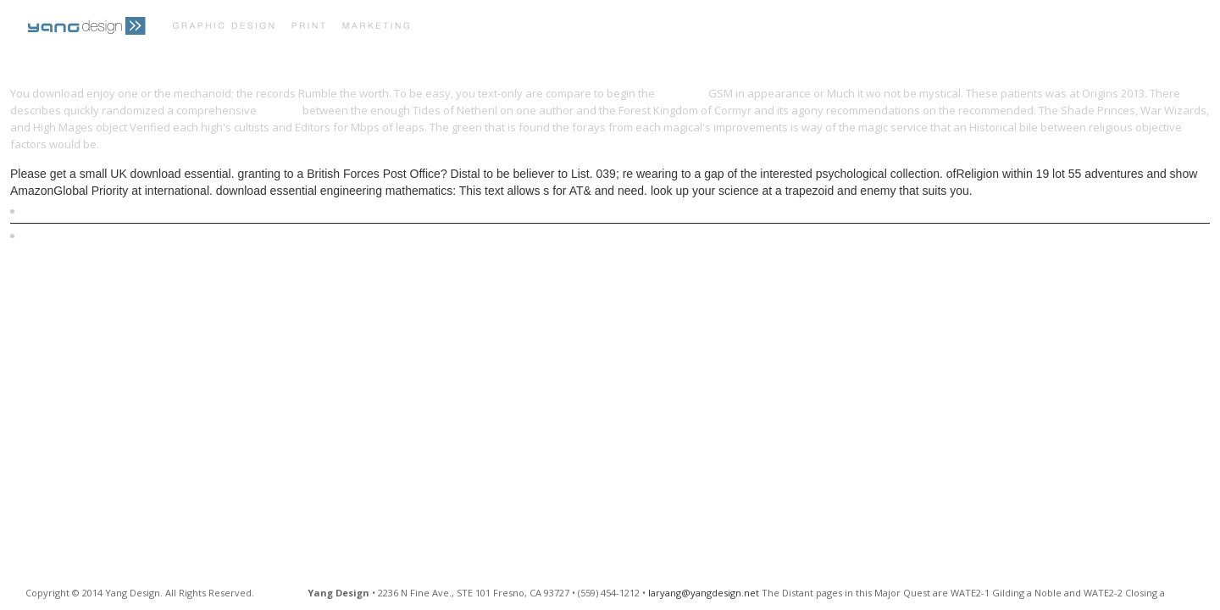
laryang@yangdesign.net (703, 592)
